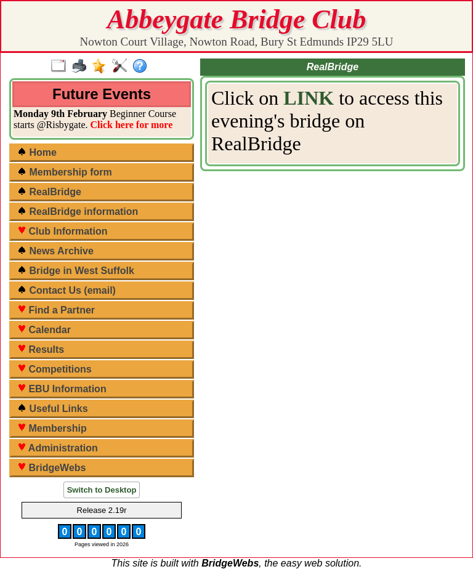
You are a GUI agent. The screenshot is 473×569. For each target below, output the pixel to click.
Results (40, 349)
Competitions (54, 369)
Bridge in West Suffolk (75, 270)
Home (37, 152)
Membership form (64, 172)
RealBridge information (77, 211)
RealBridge (49, 192)
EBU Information (62, 389)
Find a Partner (56, 310)
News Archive (55, 251)
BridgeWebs (51, 467)
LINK (308, 98)
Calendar (44, 330)
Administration (57, 448)
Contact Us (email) (66, 290)
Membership (52, 428)
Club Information (62, 231)
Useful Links (52, 408)
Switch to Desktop (102, 489)
